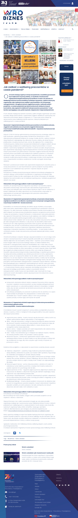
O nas (6, 29)
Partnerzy (37, 497)
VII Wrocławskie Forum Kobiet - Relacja (68, 40)
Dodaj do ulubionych (15, 506)
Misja (36, 483)
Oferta (54, 29)
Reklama (58, 480)
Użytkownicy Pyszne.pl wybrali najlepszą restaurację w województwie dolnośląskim (68, 56)
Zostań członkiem (40, 494)
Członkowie (38, 491)
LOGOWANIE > (68, 3)
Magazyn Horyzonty (40, 505)
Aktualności (11, 438)
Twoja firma (25, 29)
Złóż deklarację (67, 91)
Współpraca (45, 29)
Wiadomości (14, 29)
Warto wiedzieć (16, 35)
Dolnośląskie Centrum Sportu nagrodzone (68, 49)
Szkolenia (59, 478)
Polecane (35, 29)
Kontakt (61, 29)
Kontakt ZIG (66, 44)
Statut (36, 489)
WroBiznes (7, 35)
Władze (37, 486)
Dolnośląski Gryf (39, 499)
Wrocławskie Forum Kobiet (43, 502)
